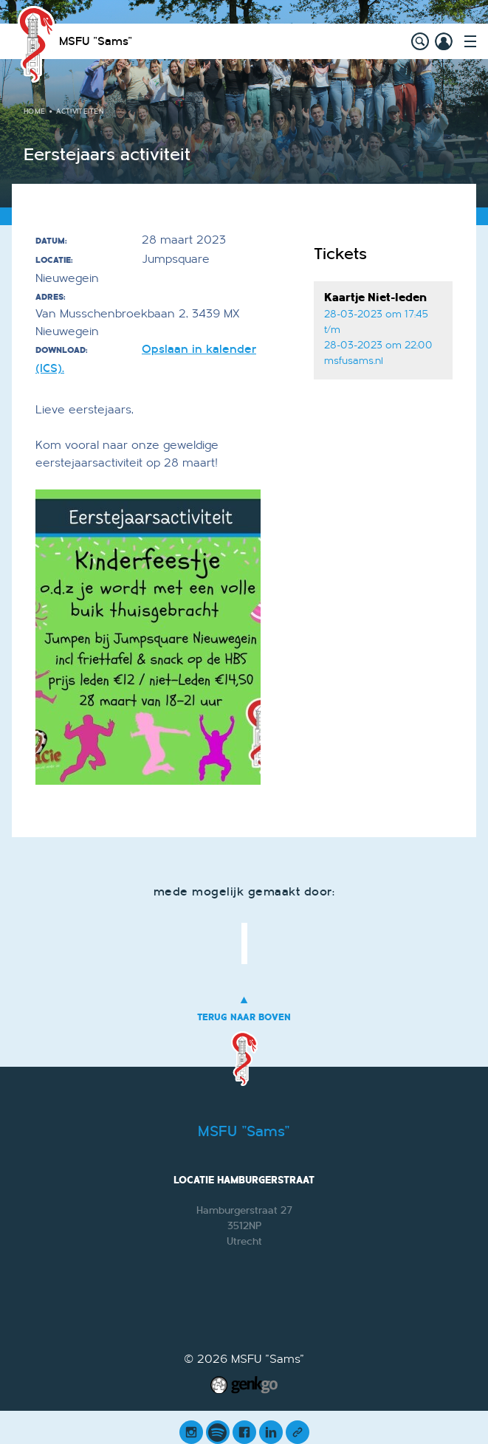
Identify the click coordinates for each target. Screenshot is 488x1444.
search (420, 41)
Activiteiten (80, 111)
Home (34, 111)
